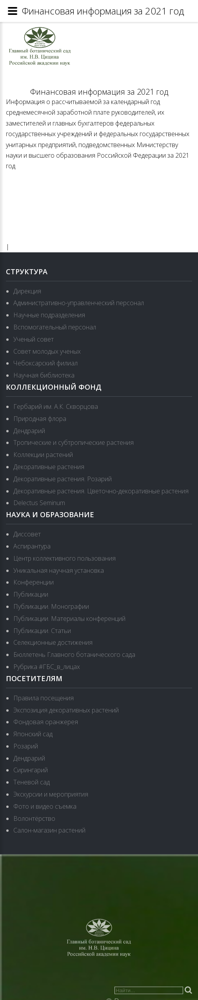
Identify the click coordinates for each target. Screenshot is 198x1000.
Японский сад (33, 734)
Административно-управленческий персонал (78, 303)
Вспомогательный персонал (54, 327)
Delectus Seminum (39, 502)
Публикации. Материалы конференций (69, 618)
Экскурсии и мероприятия (50, 794)
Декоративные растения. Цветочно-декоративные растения (101, 491)
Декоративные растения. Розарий (62, 479)
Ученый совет (33, 339)
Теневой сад (31, 782)
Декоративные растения (48, 466)
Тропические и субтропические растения (73, 442)
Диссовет (27, 534)
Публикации (30, 594)
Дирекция (27, 291)
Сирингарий (30, 770)
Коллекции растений (43, 454)
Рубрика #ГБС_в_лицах (46, 666)
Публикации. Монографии (51, 606)
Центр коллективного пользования (64, 558)
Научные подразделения (49, 315)
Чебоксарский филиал (45, 363)
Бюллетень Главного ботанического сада (74, 654)
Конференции (33, 582)
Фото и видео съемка (44, 806)
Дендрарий (29, 430)
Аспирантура (32, 546)
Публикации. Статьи (42, 630)
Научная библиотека (43, 375)
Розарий (25, 746)
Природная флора (39, 418)
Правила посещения (43, 698)
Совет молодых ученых (47, 351)
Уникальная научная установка (58, 570)
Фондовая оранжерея (45, 722)
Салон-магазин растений (49, 830)
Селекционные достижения (53, 642)
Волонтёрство (34, 818)
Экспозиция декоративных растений (66, 710)
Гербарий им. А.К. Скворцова (55, 406)
